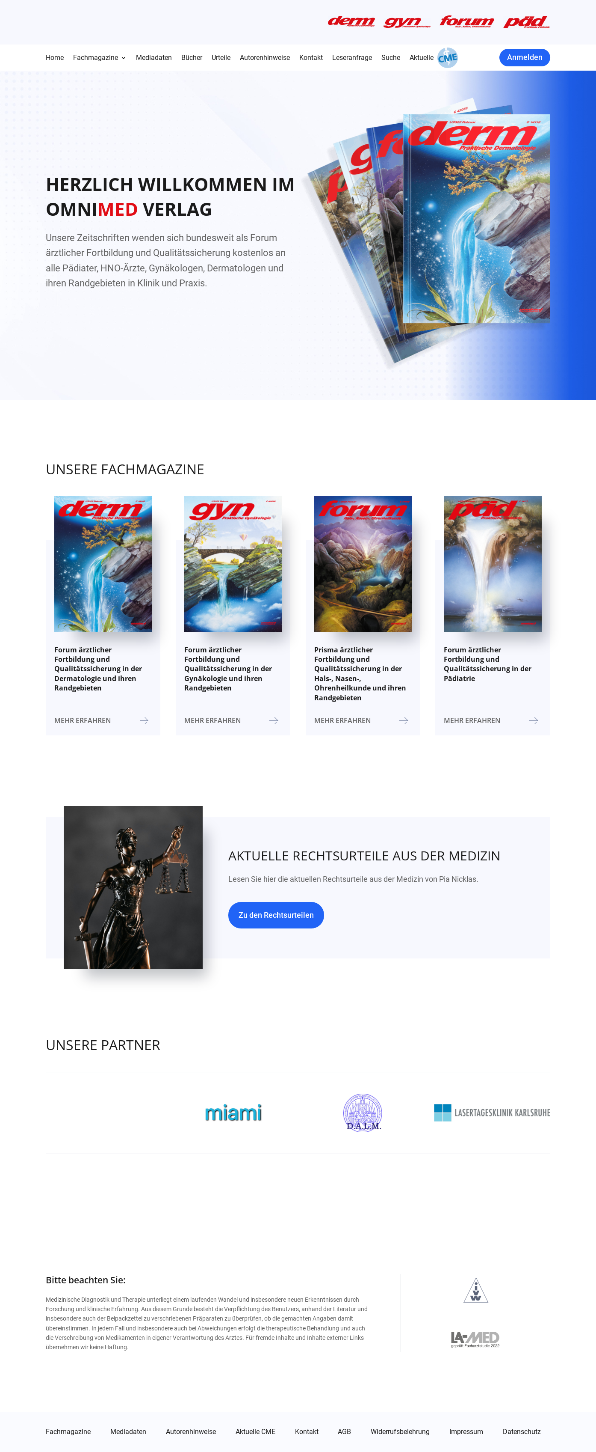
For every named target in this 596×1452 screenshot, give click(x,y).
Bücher (191, 58)
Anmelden (525, 57)
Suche (390, 58)
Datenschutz (522, 1432)
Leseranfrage (352, 58)
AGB (344, 1432)
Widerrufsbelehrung (400, 1432)
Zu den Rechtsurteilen (276, 914)
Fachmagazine (95, 58)
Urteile (221, 58)
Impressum (466, 1432)
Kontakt (311, 58)
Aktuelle (422, 58)
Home (55, 58)
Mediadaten (154, 58)
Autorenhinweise (265, 58)
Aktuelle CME (255, 1432)
